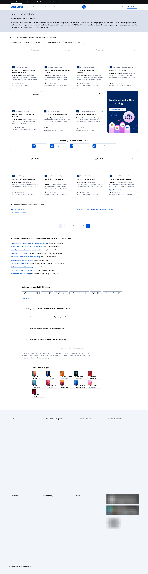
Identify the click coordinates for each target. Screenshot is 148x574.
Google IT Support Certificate (51, 423)
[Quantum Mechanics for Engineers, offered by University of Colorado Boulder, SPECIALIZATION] (123, 178)
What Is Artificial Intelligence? (116, 445)
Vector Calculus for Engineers (20, 262)
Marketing (79, 443)
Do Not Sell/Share (81, 489)
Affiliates (78, 483)
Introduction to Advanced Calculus (22, 258)
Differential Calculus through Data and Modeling (26, 245)
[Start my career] (39, 144)
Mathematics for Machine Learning (22, 265)
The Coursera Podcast (49, 469)
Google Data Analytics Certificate (52, 420)
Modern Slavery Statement (83, 486)
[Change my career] (58, 144)
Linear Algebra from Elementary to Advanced (25, 248)
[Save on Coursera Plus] (117, 108)
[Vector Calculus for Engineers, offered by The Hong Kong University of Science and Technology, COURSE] (90, 114)
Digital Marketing (15, 426)
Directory (78, 480)
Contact (78, 474)
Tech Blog (46, 472)
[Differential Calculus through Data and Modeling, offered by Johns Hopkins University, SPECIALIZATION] (58, 71)
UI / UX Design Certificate (50, 443)
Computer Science (81, 420)
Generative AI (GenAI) (17, 432)
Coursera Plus (15, 472)
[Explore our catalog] (28, 7)
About (12, 457)
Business (78, 417)
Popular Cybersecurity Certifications (118, 436)
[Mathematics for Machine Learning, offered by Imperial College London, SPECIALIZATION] (25, 178)
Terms (78, 463)
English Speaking (15, 429)
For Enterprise (15, 483)
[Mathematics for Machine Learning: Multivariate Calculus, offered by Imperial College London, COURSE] (25, 71)
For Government (15, 486)
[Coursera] (17, 6)
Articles (78, 477)
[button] (35, 7)
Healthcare (79, 434)
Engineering (79, 429)
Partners (45, 460)
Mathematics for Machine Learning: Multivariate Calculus (29, 241)
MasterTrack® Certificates (18, 477)
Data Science (79, 423)
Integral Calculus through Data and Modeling (25, 255)
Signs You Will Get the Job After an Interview (120, 442)
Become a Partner (16, 491)
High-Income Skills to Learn (115, 425)
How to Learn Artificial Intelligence (118, 433)
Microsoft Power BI (16, 437)
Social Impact (14, 494)
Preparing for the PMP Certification (118, 439)
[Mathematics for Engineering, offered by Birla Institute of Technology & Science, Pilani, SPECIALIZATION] (90, 178)
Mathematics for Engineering (20, 272)
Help (77, 469)
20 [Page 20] (83, 224)
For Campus (14, 489)
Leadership (14, 463)
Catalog (13, 469)
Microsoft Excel (15, 434)
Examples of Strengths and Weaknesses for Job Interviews (120, 421)
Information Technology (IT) (84, 440)
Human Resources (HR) (82, 437)
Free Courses (15, 497)
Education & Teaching (82, 426)
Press (77, 457)
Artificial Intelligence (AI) (18, 417)
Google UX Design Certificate (51, 429)
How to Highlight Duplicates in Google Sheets (121, 431)
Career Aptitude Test (114, 417)
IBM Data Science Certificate (51, 434)
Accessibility (79, 472)
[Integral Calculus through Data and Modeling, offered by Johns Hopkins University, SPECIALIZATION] (25, 115)
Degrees (13, 480)
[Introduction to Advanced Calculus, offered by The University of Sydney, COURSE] (58, 114)
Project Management (17, 440)
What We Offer (15, 460)
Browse (13, 14)
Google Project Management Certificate (54, 426)
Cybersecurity (15, 420)
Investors (78, 460)
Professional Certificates (18, 474)
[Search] (84, 7)
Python (13, 443)
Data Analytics (15, 423)
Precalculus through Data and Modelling (24, 268)
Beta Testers (47, 463)
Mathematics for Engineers (19, 251)
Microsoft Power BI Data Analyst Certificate (55, 440)
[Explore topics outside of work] (104, 144)
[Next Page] (88, 224)
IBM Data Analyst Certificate (51, 432)
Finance (78, 432)
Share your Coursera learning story (21, 500)
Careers (13, 466)
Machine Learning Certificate (51, 437)
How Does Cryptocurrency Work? (117, 428)
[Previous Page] (60, 224)
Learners (45, 457)
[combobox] (61, 7)
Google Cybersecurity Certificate (52, 417)
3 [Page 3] (73, 224)
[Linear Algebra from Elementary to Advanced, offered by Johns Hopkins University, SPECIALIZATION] (90, 71)
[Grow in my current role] (79, 144)
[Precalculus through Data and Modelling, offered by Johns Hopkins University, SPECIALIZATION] (58, 178)
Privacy (78, 466)
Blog (44, 466)
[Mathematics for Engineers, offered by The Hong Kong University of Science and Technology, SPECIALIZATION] (123, 70)
